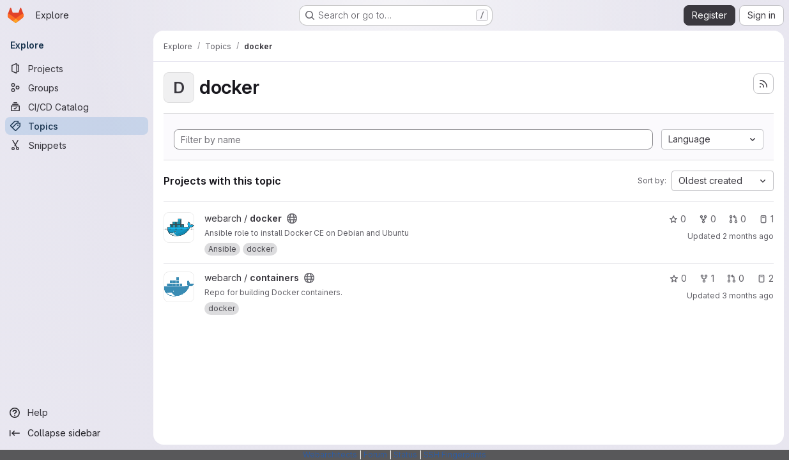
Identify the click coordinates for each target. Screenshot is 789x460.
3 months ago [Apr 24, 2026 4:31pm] (748, 295)
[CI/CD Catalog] (76, 107)
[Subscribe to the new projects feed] (763, 83)
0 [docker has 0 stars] (677, 218)
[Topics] (76, 126)
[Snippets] (76, 145)
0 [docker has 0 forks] (707, 218)
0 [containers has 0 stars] (678, 278)
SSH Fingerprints (455, 454)
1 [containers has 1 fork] (707, 278)
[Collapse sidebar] (76, 433)
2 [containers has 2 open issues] (765, 278)
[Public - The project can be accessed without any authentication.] (292, 218)
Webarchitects (330, 454)
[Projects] (76, 68)
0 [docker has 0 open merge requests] (737, 218)
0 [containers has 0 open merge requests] (735, 278)
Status (405, 454)
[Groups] (76, 87)
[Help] (76, 413)
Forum (375, 454)
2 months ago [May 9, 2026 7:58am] (748, 236)
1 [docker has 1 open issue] (766, 218)
